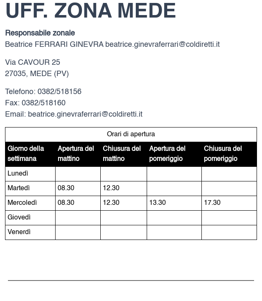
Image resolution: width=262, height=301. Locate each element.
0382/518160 (44, 103)
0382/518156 (59, 92)
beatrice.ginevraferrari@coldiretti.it (162, 44)
